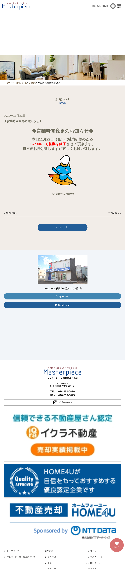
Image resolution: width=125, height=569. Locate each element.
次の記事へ (113, 213)
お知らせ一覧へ (62, 227)
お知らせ (92, 551)
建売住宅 (51, 557)
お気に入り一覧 (95, 557)
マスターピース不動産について (21, 557)
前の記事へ (11, 213)
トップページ (13, 551)
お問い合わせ (94, 563)
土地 (49, 563)
